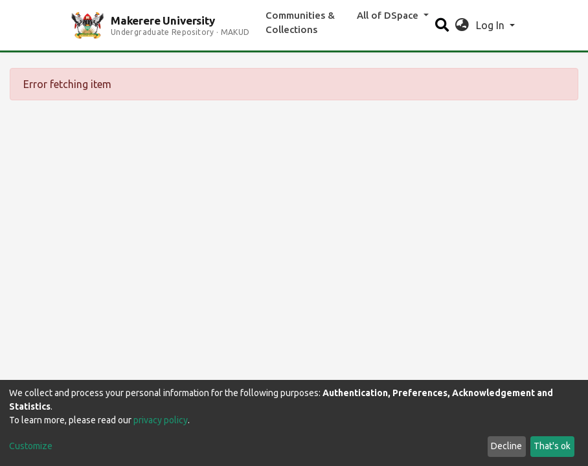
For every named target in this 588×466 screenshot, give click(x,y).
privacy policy (160, 420)
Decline (506, 446)
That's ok (552, 446)
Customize (30, 446)
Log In (491, 25)
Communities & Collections (300, 23)
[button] (462, 25)
